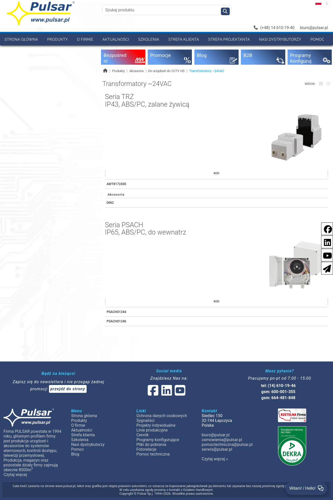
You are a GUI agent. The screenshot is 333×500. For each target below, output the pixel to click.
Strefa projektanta (229, 39)
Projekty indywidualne (155, 425)
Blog (75, 454)
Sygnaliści (145, 420)
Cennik (28, 51)
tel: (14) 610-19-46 (278, 385)
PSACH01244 (116, 312)
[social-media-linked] (166, 393)
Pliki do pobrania (151, 444)
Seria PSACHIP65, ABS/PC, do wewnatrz (145, 228)
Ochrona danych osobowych (161, 415)
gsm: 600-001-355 (278, 391)
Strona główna (21, 39)
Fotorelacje (146, 449)
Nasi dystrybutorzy (280, 39)
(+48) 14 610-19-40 (274, 27)
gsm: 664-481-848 (278, 397)
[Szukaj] (225, 11)
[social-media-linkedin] (324, 241)
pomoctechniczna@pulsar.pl (227, 444)
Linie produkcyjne (152, 430)
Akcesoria (136, 71)
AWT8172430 (116, 184)
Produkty (57, 39)
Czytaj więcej (15, 474)
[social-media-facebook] (325, 228)
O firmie (85, 39)
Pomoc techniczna (153, 454)
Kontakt (53, 51)
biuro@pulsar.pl (314, 27)
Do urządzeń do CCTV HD (166, 71)
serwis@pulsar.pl (217, 449)
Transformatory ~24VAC (206, 71)
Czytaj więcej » (215, 459)
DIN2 (110, 202)
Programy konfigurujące (157, 439)
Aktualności (116, 39)
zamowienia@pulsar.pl (222, 439)
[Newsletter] (325, 267)
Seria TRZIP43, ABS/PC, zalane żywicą (147, 100)
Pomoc (317, 39)
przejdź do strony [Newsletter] (67, 389)
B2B (8, 51)
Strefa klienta (183, 39)
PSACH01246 (116, 321)
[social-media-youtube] (325, 254)
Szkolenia (148, 39)
